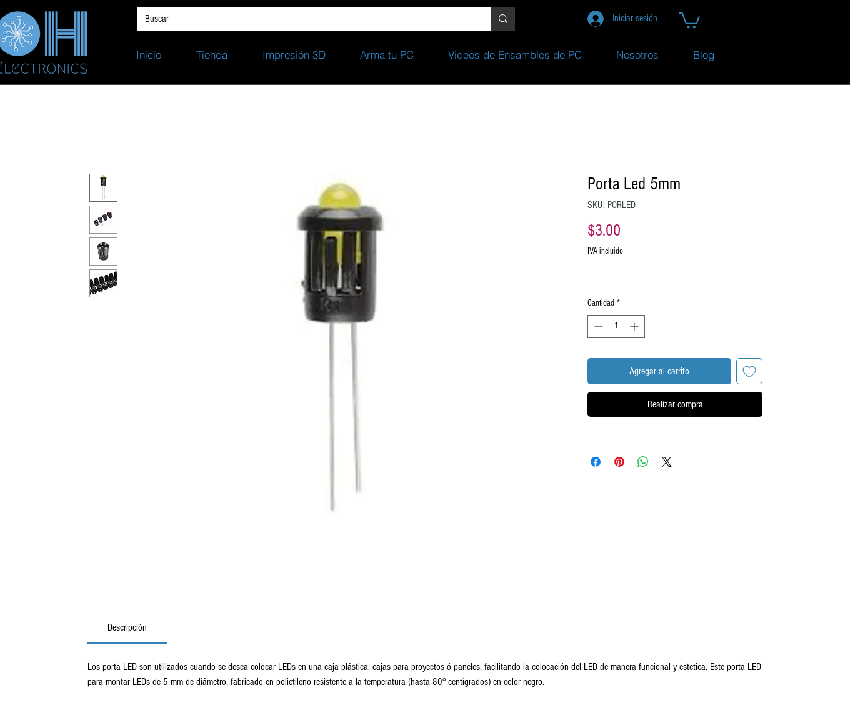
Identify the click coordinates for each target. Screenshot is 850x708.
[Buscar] (304, 19)
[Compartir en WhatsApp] (643, 461)
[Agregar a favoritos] (749, 371)
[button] (689, 20)
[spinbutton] (616, 326)
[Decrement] (597, 326)
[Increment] (635, 326)
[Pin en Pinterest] (619, 461)
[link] (127, 627)
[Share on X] (666, 461)
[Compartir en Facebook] (595, 461)
